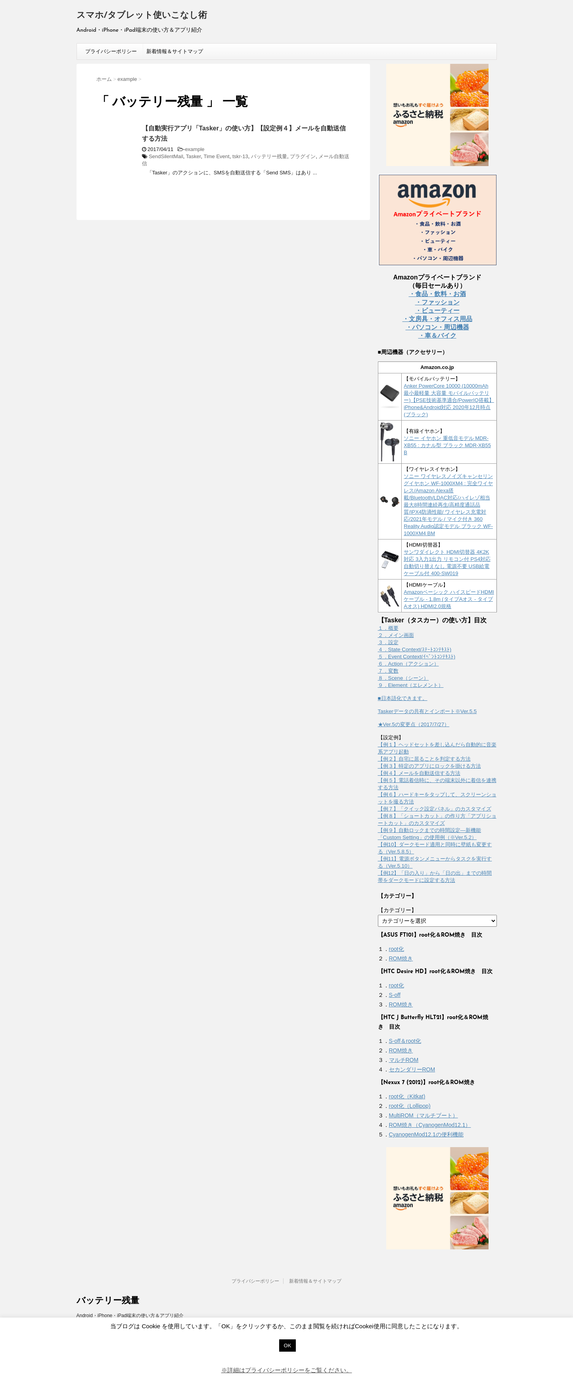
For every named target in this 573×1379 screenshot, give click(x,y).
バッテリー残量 (269, 156)
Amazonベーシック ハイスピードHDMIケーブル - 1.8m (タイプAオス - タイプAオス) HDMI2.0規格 (449, 599)
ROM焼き (401, 958)
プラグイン (303, 156)
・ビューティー (437, 310)
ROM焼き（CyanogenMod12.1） (430, 1125)
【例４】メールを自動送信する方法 (419, 773)
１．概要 (388, 628)
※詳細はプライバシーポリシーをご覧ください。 (286, 1370)
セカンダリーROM (412, 1069)
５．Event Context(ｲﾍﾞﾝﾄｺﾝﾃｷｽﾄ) (417, 657)
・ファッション (437, 302)
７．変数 (388, 671)
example (194, 149)
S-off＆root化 (405, 1041)
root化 (396, 949)
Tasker (193, 156)
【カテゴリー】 (397, 910)
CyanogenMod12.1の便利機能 (426, 1134)
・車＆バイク (437, 335)
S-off (395, 995)
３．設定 (388, 642)
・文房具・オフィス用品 (437, 319)
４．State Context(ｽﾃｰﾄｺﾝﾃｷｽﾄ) (415, 649)
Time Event (216, 156)
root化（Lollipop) (410, 1106)
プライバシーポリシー (111, 51)
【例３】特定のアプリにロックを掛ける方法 (429, 766)
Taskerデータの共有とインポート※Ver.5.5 (427, 711)
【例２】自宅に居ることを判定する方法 (424, 759)
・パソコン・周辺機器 (437, 327)
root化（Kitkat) (407, 1096)
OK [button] (287, 1345)
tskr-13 (240, 156)
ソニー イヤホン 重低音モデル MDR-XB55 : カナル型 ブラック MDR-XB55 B (447, 445)
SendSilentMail (166, 156)
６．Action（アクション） (408, 664)
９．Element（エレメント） (411, 685)
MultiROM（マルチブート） (423, 1115)
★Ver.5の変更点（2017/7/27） (414, 724)
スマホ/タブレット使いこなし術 (142, 15)
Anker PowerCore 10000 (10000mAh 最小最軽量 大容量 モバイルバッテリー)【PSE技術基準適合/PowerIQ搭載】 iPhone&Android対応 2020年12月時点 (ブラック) (449, 400)
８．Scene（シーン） (403, 678)
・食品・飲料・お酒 (437, 294)
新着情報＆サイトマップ (174, 51)
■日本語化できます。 (402, 698)
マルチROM (404, 1060)
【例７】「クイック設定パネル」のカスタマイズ (434, 809)
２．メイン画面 (396, 635)
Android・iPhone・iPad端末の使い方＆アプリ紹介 (130, 1315)
